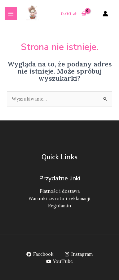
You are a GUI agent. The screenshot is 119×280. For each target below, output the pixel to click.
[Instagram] (79, 254)
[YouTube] (59, 261)
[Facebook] (39, 254)
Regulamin (59, 206)
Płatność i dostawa (60, 191)
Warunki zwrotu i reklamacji (59, 198)
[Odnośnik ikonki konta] (105, 13)
